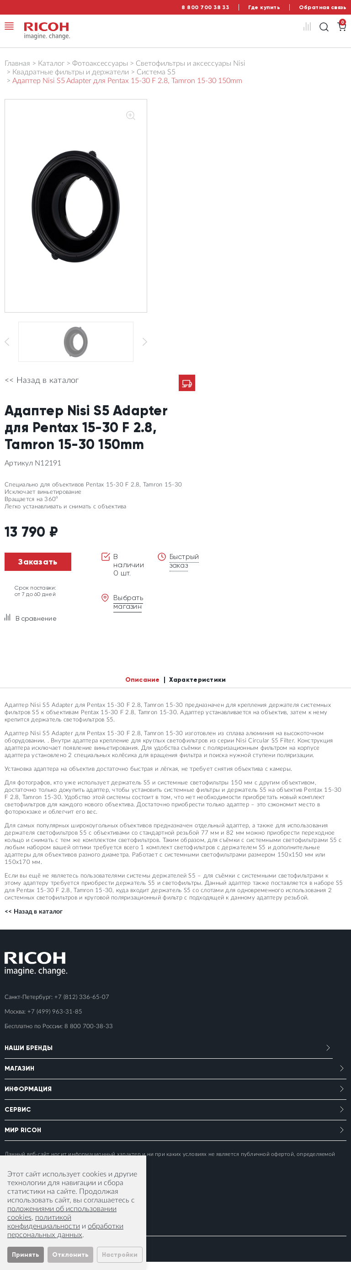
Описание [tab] (142, 688)
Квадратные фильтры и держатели (70, 72)
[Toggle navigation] (9, 26)
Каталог (51, 63)
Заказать (37, 570)
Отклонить (70, 1255)
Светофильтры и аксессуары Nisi (190, 63)
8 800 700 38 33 (205, 7)
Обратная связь (322, 7)
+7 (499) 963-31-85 (54, 1020)
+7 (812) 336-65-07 (81, 1006)
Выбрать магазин (128, 609)
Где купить (264, 7)
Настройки (120, 1255)
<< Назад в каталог (42, 389)
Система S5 (156, 72)
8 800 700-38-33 (88, 1035)
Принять (25, 1255)
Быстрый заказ (185, 568)
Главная (17, 63)
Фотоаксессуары (100, 63)
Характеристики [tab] (197, 688)
